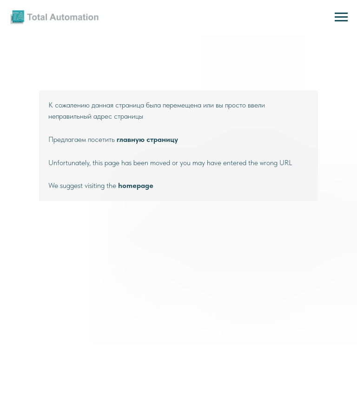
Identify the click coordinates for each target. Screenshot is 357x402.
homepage (135, 185)
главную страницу (147, 139)
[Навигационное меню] (341, 17)
